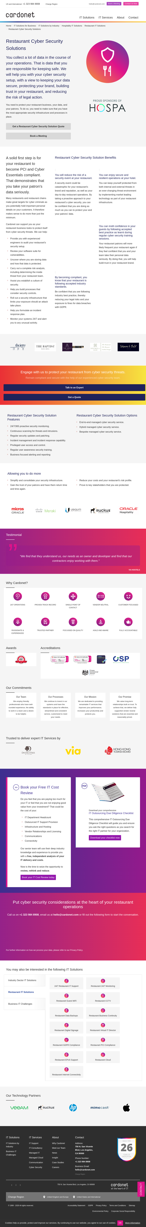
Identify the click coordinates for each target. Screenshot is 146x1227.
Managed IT (34, 1153)
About (120, 17)
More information (132, 1223)
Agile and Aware (100, 630)
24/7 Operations (17, 605)
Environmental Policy (100, 1211)
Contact (133, 17)
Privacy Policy (76, 950)
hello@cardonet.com (97, 4)
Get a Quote (74, 397)
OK (120, 1223)
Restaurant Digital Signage (66, 1030)
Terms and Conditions (117, 1206)
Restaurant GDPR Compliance (66, 1045)
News (54, 1153)
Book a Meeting (114, 4)
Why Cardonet (58, 1143)
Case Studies (58, 1162)
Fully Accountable (128, 630)
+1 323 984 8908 (23, 4)
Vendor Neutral (101, 605)
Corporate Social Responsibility (123, 1211)
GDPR (90, 1206)
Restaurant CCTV (103, 1001)
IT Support (33, 1143)
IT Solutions (86, 17)
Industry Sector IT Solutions (22, 980)
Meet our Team (58, 1148)
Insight (55, 1157)
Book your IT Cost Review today (38, 877)
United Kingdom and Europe (58, 1197)
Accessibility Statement (76, 1206)
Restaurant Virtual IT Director (103, 1030)
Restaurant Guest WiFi (66, 1001)
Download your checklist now (105, 838)
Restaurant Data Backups (66, 1015)
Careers (55, 1167)
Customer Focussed (128, 605)
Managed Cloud (36, 1157)
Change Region (80, 1174)
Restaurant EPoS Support (66, 1060)
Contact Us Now (131, 4)
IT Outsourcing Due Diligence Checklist (112, 812)
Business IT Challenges (20, 1004)
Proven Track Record (45, 605)
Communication (36, 1162)
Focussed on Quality (73, 630)
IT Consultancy (35, 1148)
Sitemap (132, 1206)
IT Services (106, 17)
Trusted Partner (45, 630)
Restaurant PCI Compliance (103, 1045)
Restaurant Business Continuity (103, 1015)
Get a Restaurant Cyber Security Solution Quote (38, 126)
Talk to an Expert (74, 387)
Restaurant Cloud (103, 1060)
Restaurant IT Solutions (21, 992)
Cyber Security (35, 1167)
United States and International (88, 1197)
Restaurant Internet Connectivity (66, 1074)
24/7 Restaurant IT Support (66, 986)
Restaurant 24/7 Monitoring (103, 986)
